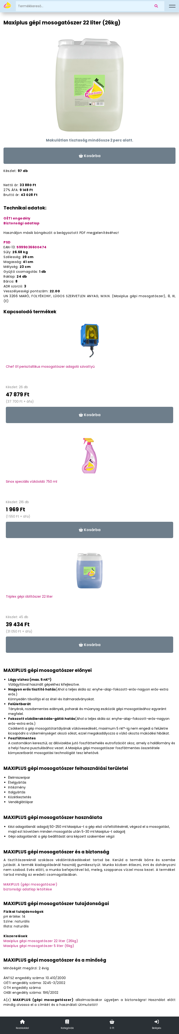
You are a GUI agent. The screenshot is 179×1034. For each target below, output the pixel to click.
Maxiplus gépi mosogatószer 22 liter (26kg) (40, 941)
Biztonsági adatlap (21, 223)
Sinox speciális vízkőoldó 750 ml (31, 481)
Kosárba (89, 155)
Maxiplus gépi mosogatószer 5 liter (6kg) (38, 945)
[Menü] (172, 6)
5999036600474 (32, 247)
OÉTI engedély (17, 218)
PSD (7, 242)
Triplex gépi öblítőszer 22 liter (29, 596)
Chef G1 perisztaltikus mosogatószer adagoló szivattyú (50, 366)
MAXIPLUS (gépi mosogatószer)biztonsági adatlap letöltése (30, 887)
